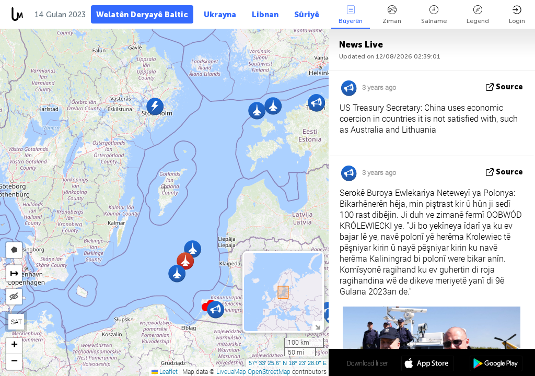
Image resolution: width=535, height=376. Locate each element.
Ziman (391, 15)
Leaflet (165, 371)
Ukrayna (220, 14)
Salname (434, 15)
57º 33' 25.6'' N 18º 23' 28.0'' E (288, 363)
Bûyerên (351, 15)
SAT (16, 322)
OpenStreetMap (269, 371)
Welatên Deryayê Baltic (142, 14)
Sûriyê (306, 14)
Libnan (265, 14)
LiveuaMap (231, 371)
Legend (478, 15)
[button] (273, 106)
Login (517, 15)
